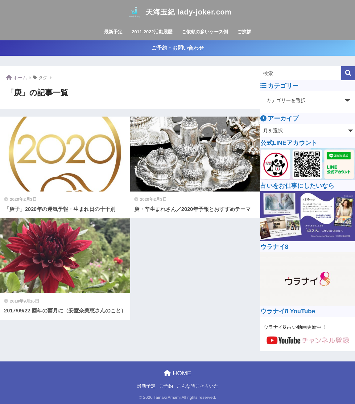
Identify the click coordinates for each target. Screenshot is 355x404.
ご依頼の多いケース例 (205, 31)
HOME (177, 373)
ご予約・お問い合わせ (177, 48)
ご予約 (166, 386)
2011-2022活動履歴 (152, 31)
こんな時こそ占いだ (197, 386)
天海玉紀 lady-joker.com (177, 12)
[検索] (348, 73)
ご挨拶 (244, 31)
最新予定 (113, 31)
